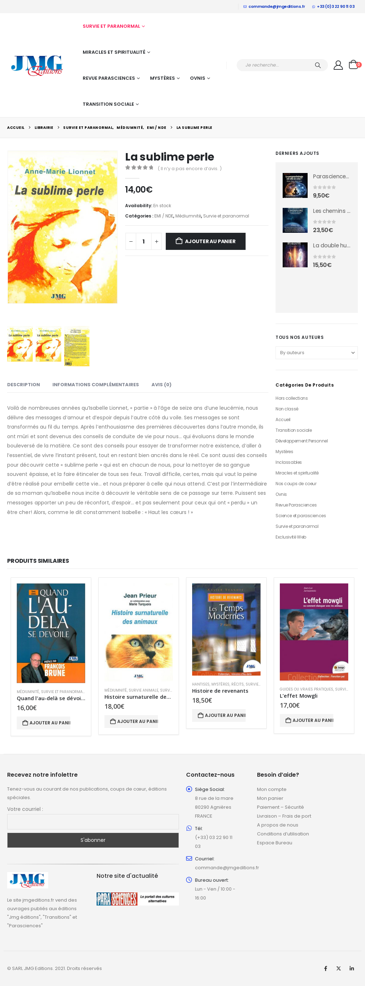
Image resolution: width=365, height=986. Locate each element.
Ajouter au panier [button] (50, 723)
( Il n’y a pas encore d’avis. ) (190, 168)
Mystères (162, 78)
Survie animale (143, 690)
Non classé (287, 409)
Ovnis (197, 78)
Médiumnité (188, 216)
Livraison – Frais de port (284, 816)
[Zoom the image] (27, 876)
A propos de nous (277, 825)
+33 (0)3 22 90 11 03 (333, 6)
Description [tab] (23, 384)
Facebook (325, 968)
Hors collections (292, 398)
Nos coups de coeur (296, 484)
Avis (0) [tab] (161, 384)
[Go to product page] (295, 185)
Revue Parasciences (109, 78)
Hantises (201, 684)
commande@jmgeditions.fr (274, 6)
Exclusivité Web (291, 537)
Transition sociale (108, 104)
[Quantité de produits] (143, 241)
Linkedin (351, 968)
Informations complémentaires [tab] (95, 384)
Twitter (338, 968)
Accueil (283, 419)
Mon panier (270, 798)
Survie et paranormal (111, 26)
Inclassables (289, 462)
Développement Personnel (302, 441)
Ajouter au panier (210, 241)
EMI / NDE (163, 216)
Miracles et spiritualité (114, 52)
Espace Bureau (274, 842)
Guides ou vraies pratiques (306, 689)
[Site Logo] (37, 65)
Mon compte (272, 789)
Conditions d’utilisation (283, 833)
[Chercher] (318, 65)
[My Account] (338, 65)
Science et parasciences (301, 516)
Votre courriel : (25, 809)
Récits (237, 684)
